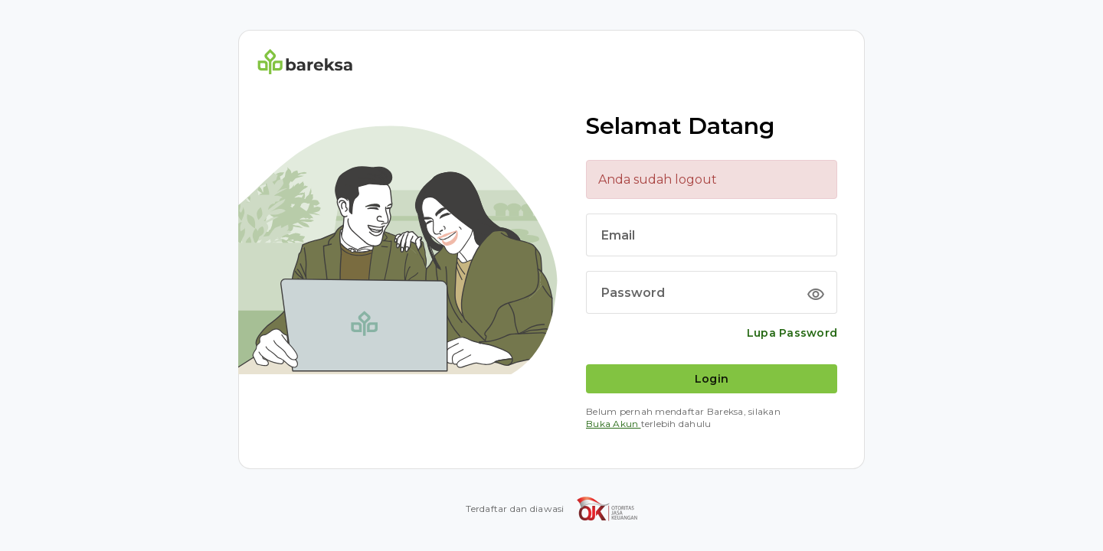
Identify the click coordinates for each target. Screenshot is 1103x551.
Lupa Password (792, 333)
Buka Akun (613, 423)
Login (711, 379)
